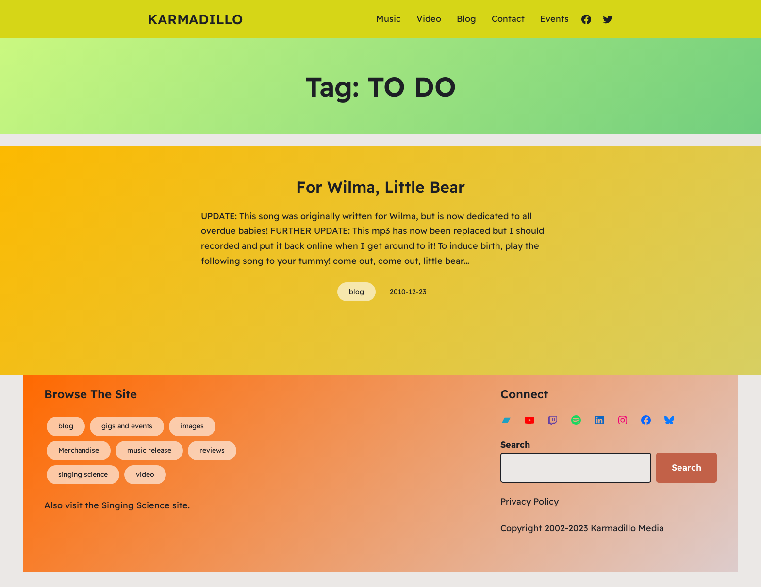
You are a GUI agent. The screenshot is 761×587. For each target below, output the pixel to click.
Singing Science (135, 505)
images (192, 426)
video (145, 474)
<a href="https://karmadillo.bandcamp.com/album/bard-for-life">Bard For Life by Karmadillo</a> (357, 471)
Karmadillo (195, 19)
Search (515, 444)
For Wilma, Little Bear (380, 186)
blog (356, 291)
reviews (212, 450)
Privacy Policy (529, 501)
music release (149, 450)
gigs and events (126, 426)
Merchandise (78, 450)
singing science (83, 474)
